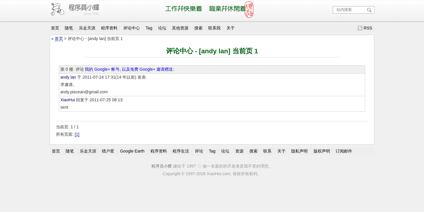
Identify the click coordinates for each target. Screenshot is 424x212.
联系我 (214, 28)
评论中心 (131, 28)
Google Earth (132, 151)
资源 (239, 151)
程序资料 (109, 28)
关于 (230, 28)
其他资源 (180, 28)
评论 (199, 151)
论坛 (162, 28)
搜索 (198, 28)
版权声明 (322, 151)
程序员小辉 (161, 166)
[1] (77, 134)
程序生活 (181, 151)
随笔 (69, 28)
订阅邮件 (344, 151)
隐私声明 (299, 151)
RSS (368, 28)
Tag (149, 28)
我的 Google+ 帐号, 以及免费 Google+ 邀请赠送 (129, 69)
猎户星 (108, 151)
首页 (55, 28)
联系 (267, 151)
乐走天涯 (87, 28)
